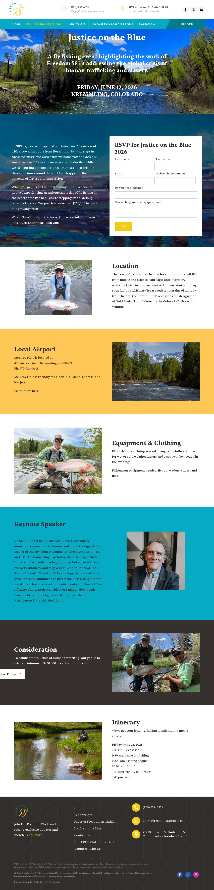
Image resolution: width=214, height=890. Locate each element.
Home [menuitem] (78, 808)
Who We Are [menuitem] (83, 815)
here (35, 391)
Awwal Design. (55, 882)
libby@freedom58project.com (88, 11)
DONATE (186, 24)
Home (16, 24)
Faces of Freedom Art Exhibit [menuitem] (95, 822)
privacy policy (27, 882)
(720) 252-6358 (153, 807)
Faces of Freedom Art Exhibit (112, 24)
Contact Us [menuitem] (82, 835)
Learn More (33, 835)
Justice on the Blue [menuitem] (87, 828)
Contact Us (147, 24)
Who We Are (76, 24)
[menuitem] (94, 842)
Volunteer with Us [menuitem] (87, 849)
